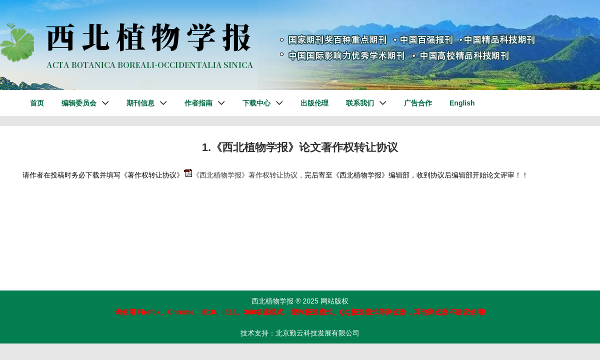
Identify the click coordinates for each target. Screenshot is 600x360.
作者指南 (198, 103)
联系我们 (360, 103)
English (462, 103)
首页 (37, 103)
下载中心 (256, 103)
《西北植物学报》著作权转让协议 (245, 175)
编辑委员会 (79, 103)
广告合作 (418, 103)
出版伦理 (314, 103)
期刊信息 (140, 103)
